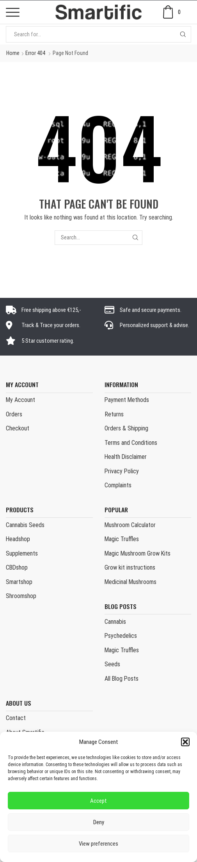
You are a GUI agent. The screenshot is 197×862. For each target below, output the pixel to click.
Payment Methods (127, 400)
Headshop (18, 539)
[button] (185, 742)
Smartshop (19, 582)
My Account (20, 400)
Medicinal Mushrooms (130, 582)
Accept (98, 800)
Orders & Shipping (126, 428)
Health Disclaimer (126, 456)
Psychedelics (121, 635)
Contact (16, 718)
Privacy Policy (122, 471)
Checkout (17, 428)
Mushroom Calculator (130, 525)
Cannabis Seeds (25, 525)
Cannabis (115, 621)
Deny (98, 822)
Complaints (118, 485)
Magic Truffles (122, 539)
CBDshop (17, 567)
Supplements (22, 553)
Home (13, 53)
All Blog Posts (121, 678)
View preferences (98, 843)
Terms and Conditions (131, 442)
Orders (14, 414)
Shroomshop (21, 596)
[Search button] (183, 34)
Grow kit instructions (130, 567)
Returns (114, 414)
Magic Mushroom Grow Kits (137, 553)
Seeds (112, 664)
